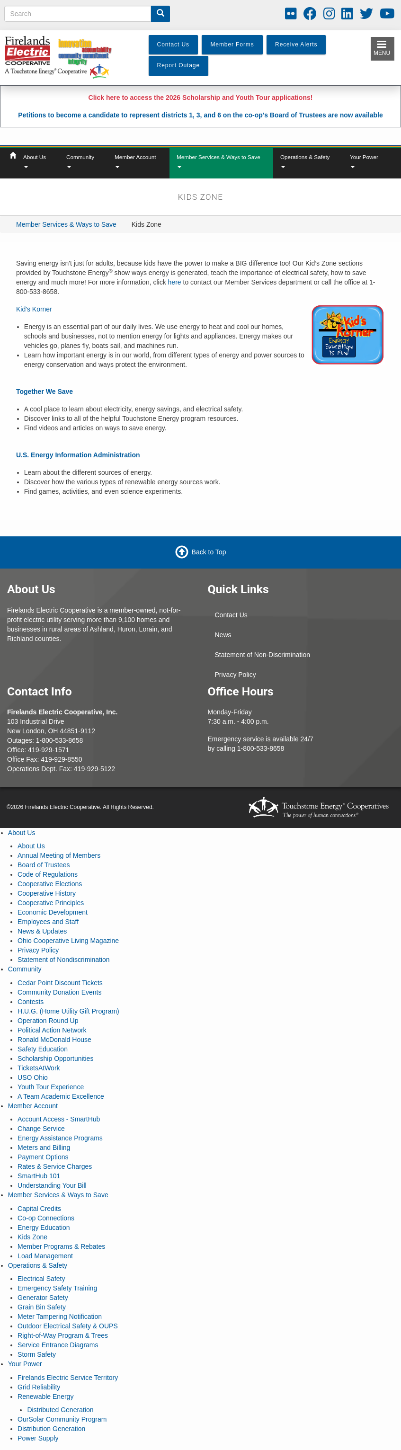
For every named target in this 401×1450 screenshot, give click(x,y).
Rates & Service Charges (55, 1166)
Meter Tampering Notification (60, 1316)
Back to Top (209, 552)
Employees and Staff (48, 921)
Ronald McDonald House (54, 1039)
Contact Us (231, 615)
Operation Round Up (48, 1020)
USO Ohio (33, 1077)
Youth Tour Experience (51, 1087)
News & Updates (42, 931)
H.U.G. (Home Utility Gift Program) (68, 1011)
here (174, 282)
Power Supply (38, 1438)
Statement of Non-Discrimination (263, 654)
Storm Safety (37, 1354)
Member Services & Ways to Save (218, 161)
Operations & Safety (305, 161)
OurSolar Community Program (62, 1419)
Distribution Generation (51, 1428)
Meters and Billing (44, 1147)
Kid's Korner (34, 309)
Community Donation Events (59, 992)
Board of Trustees (44, 865)
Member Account (135, 161)
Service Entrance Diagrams (58, 1345)
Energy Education (44, 1227)
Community (80, 161)
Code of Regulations (48, 874)
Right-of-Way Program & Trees (63, 1335)
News (223, 635)
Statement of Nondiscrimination (64, 959)
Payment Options (43, 1157)
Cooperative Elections (50, 884)
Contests (31, 1001)
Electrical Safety (41, 1278)
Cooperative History (47, 893)
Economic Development (53, 912)
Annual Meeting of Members (59, 855)
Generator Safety (43, 1297)
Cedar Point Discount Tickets (60, 983)
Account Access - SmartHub (59, 1119)
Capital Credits (39, 1208)
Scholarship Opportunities (55, 1058)
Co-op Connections (46, 1218)
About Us (34, 161)
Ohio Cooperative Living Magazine (68, 940)
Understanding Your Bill (52, 1185)
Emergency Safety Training (57, 1288)
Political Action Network (52, 1030)
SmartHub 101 (39, 1176)
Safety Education (43, 1049)
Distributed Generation (60, 1410)
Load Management (45, 1256)
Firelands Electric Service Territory (68, 1377)
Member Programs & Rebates (61, 1246)
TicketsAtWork (39, 1068)
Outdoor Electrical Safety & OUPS (68, 1326)
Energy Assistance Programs (60, 1138)
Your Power (364, 161)
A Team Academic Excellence (61, 1096)
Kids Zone (32, 1237)
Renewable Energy (45, 1396)
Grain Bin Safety (42, 1307)
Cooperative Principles (51, 903)
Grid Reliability (39, 1387)
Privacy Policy (235, 674)
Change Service (41, 1128)
